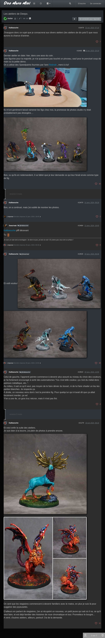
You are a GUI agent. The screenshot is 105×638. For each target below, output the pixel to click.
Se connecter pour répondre (90, 19)
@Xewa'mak (24, 254)
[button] (48, 3)
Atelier (10, 18)
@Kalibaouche (23, 225)
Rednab (53, 65)
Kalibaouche (13, 28)
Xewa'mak (13, 226)
